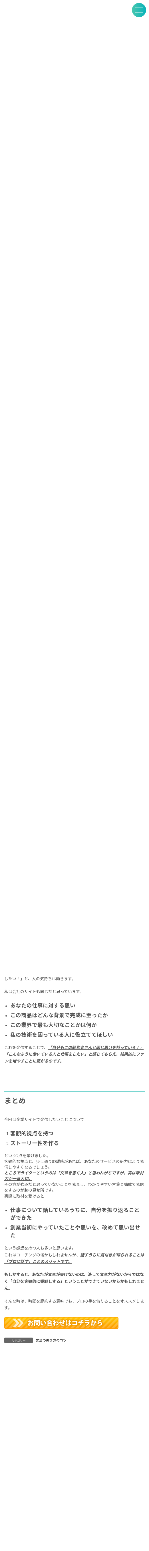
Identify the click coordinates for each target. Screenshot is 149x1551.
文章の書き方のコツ (51, 1340)
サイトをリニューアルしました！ (34, 1532)
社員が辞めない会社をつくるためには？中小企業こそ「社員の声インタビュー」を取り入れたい (72, 1508)
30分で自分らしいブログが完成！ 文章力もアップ (50, 1463)
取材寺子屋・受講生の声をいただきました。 (44, 1485)
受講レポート (47, 1478)
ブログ (43, 1457)
